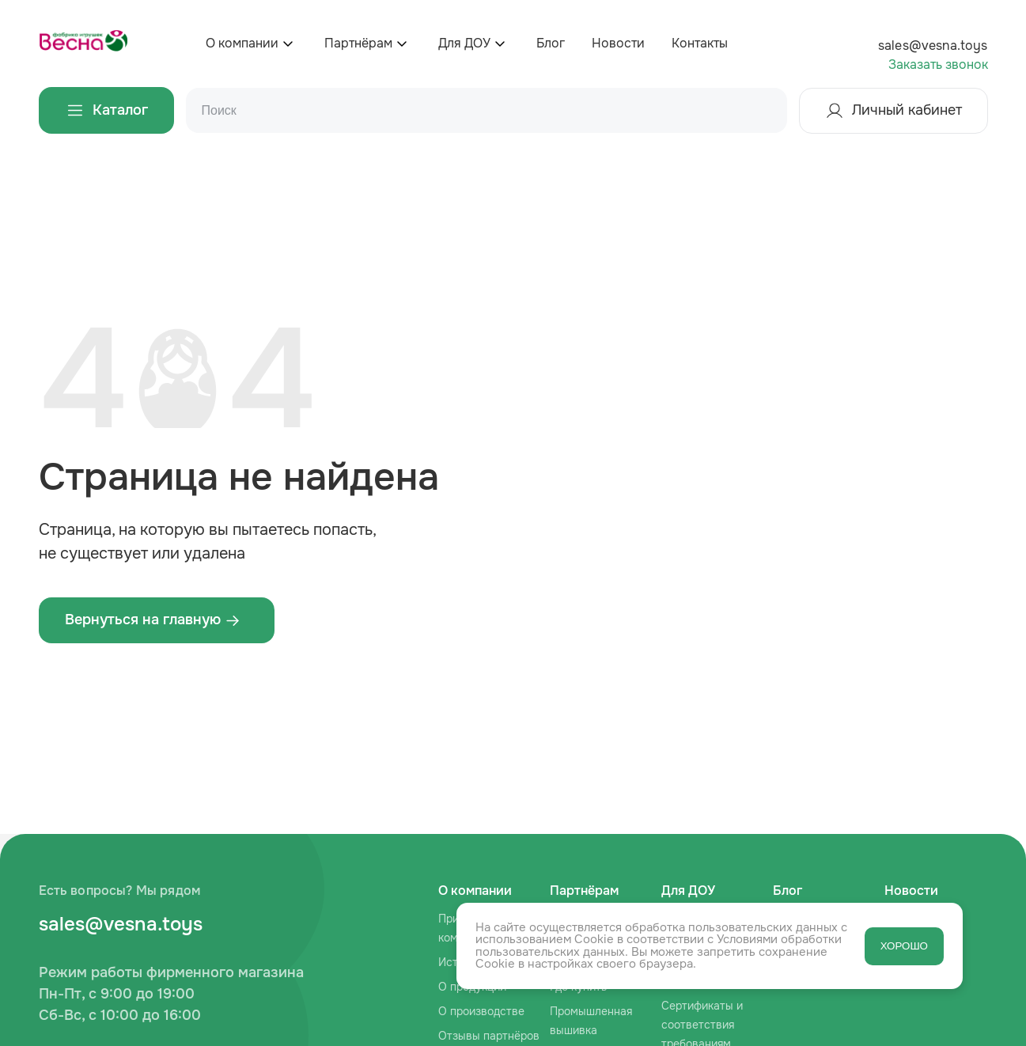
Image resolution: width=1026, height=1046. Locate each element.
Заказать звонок (938, 64)
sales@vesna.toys (933, 45)
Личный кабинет (893, 110)
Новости (618, 43)
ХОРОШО (904, 946)
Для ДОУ (464, 43)
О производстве (481, 1011)
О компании (242, 43)
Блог (550, 43)
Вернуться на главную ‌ (152, 619)
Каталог (106, 110)
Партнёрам (358, 43)
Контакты (700, 43)
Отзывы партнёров (489, 1036)
